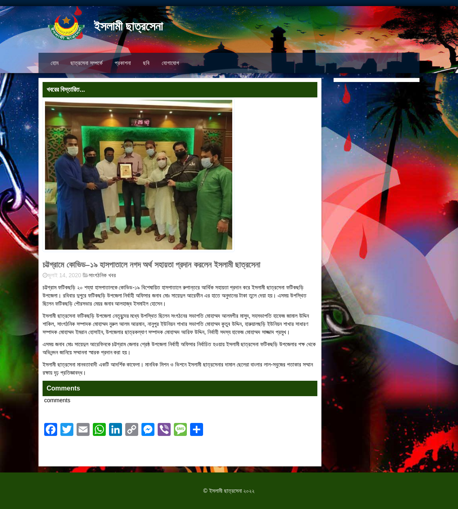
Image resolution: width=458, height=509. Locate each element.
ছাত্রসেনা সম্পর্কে (87, 63)
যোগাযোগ (170, 63)
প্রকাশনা (123, 63)
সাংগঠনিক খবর (102, 275)
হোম (54, 63)
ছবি (146, 63)
